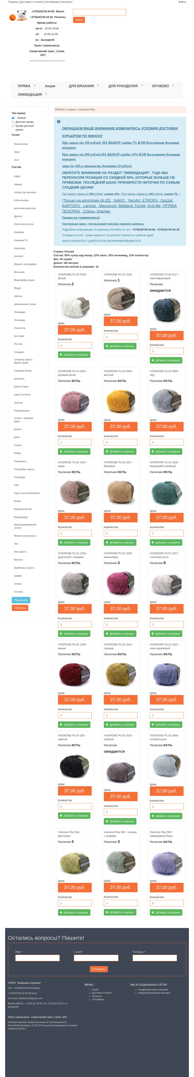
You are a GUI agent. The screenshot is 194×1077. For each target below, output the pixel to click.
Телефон (139, 951)
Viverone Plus (86, 109)
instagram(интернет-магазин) (153, 989)
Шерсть (18, 429)
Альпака (18, 591)
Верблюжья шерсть (24, 568)
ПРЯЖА (23, 86)
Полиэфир (19, 477)
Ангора (17, 583)
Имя (18, 951)
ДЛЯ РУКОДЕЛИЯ (122, 86)
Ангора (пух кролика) (25, 192)
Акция (50, 86)
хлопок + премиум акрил (23, 420)
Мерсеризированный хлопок (25, 526)
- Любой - (19, 117)
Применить (21, 600)
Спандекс (19, 352)
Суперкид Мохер (23, 370)
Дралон (18, 216)
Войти (182, 1)
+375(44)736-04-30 (167, 229)
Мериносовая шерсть (25, 536)
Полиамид (19, 320)
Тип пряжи (19, 113)
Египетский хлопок (24, 224)
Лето (16, 160)
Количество (65, 339)
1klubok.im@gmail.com (30, 998)
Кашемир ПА (21, 240)
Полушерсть (20, 461)
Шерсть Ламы (21, 386)
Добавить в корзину (74, 354)
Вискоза (18, 559)
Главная (13, 1)
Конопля (18, 256)
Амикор (18, 184)
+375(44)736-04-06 (143, 229)
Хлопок (18, 445)
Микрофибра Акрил (24, 280)
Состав (16, 167)
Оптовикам (52, 1)
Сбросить (20, 607)
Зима (17, 152)
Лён (16, 543)
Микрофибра (21, 517)
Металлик (19, 272)
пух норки (19, 336)
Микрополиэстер (23, 509)
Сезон (16, 134)
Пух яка (18, 344)
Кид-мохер (19, 248)
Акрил (17, 176)
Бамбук (18, 576)
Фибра (17, 453)
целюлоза (19, 378)
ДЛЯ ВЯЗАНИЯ (80, 86)
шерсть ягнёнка (22, 394)
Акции (95, 989)
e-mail (78, 951)
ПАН (16, 485)
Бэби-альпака (21, 200)
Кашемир (19, 232)
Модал (17, 288)
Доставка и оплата (31, 1)
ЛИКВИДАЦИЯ (29, 95)
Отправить (98, 969)
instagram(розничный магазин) (154, 993)
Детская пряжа (23, 121)
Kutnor (72, 109)
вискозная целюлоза (25, 208)
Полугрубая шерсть (24, 469)
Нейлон (18, 296)
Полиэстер (19, 328)
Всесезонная (21, 144)
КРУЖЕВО (159, 86)
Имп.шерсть (20, 551)
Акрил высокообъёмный (26, 493)
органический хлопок (25, 304)
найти (79, 19)
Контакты (66, 1)
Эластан (18, 402)
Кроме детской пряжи (23, 127)
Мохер (17, 501)
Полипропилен (22, 410)
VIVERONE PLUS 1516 (118, 274)
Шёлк (17, 437)
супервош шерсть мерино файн (23, 361)
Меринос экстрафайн (25, 264)
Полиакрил (20, 312)
